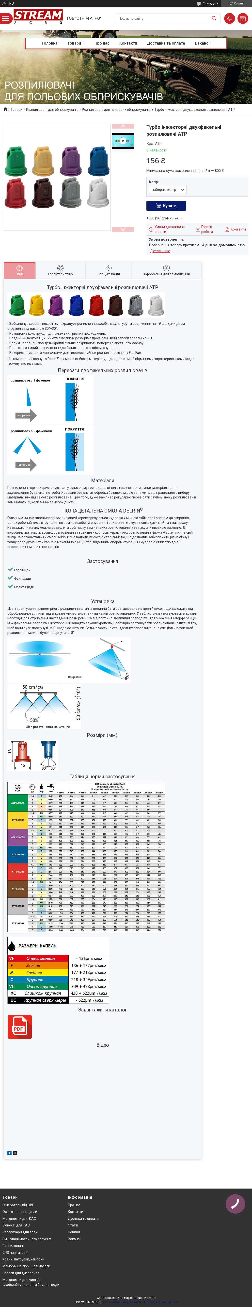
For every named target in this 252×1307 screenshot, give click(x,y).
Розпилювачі (13, 1246)
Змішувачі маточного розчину (26, 1239)
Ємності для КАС (16, 1225)
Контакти (128, 43)
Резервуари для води (20, 1232)
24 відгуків (210, 3)
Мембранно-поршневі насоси (26, 1266)
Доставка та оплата (166, 43)
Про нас (102, 43)
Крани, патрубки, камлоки (23, 1259)
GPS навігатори (15, 1253)
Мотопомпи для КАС (19, 1219)
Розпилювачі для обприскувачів (52, 110)
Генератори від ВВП (18, 1205)
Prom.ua (149, 1298)
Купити (169, 205)
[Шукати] (214, 18)
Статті (73, 1225)
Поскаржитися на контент (120, 1302)
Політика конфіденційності (159, 1302)
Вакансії (202, 43)
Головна (50, 43)
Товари (74, 43)
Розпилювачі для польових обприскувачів (116, 110)
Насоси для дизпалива (20, 1273)
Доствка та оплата (83, 1219)
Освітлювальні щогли (19, 1212)
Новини (74, 1232)
